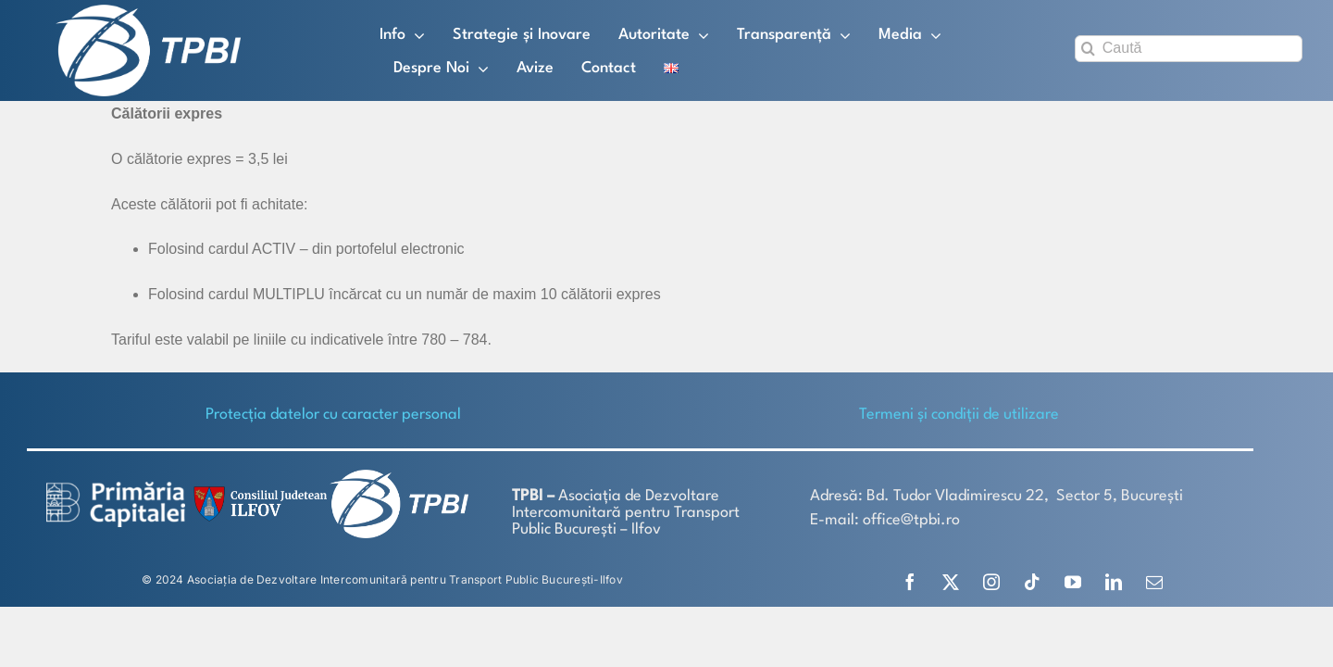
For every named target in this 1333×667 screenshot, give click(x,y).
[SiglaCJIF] (257, 490)
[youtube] (1073, 582)
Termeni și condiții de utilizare (959, 414)
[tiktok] (1032, 582)
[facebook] (910, 582)
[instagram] (991, 582)
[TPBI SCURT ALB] (148, 11)
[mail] (1154, 582)
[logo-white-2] (115, 489)
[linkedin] (1113, 582)
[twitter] (950, 582)
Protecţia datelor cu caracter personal (333, 414)
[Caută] (1188, 48)
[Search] (1088, 48)
